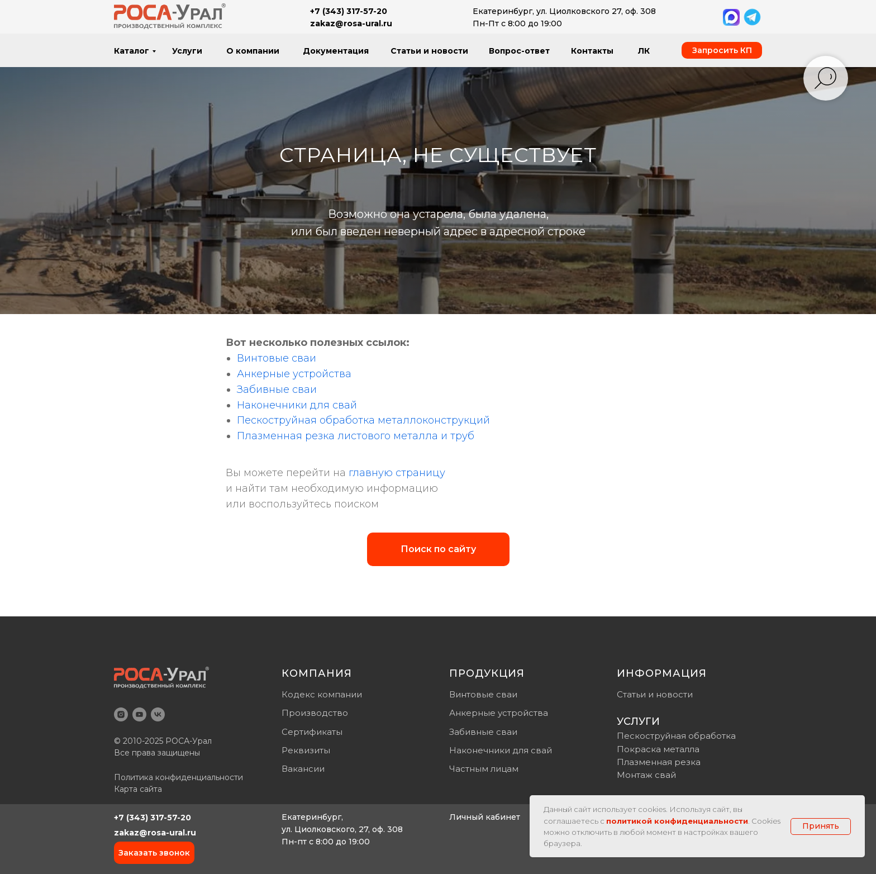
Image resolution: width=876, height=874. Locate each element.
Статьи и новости (655, 694)
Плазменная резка (659, 762)
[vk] (158, 714)
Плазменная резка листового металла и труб (355, 436)
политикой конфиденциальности (677, 820)
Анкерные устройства (294, 374)
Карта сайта (138, 789)
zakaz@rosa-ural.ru (155, 833)
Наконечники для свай (297, 405)
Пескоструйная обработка (676, 735)
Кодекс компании (322, 694)
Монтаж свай (646, 775)
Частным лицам (483, 768)
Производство (315, 712)
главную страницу (397, 473)
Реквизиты (306, 750)
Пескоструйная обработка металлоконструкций (363, 420)
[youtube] (139, 714)
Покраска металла (658, 749)
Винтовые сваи (276, 358)
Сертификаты (312, 731)
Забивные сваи (277, 389)
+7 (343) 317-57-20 (152, 818)
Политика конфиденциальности (178, 777)
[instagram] (121, 714)
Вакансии (303, 768)
